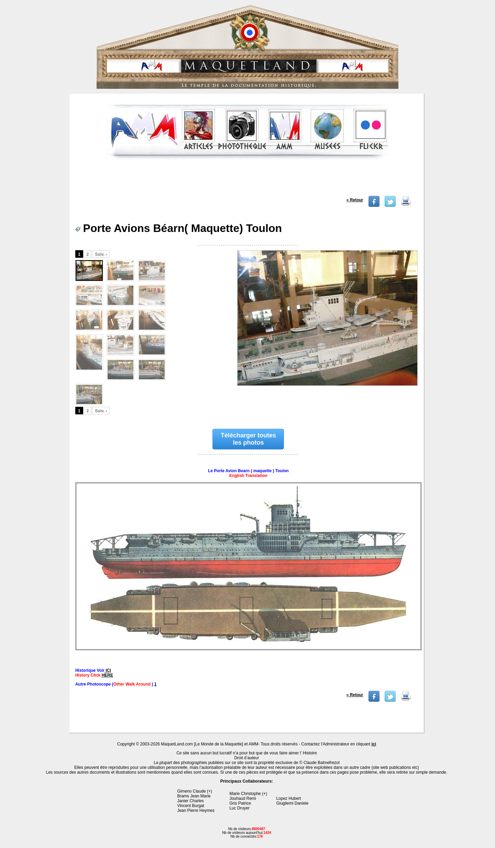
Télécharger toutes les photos (248, 439)
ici (374, 744)
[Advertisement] (247, 180)
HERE (107, 675)
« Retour (354, 200)
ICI (107, 670)
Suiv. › (101, 254)
